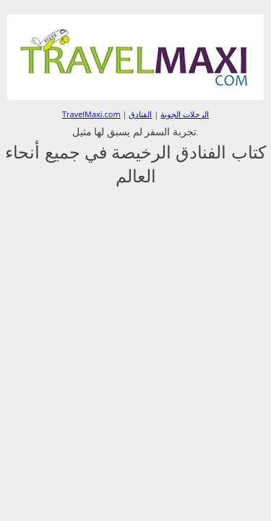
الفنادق (140, 114)
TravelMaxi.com (91, 114)
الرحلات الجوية (184, 114)
